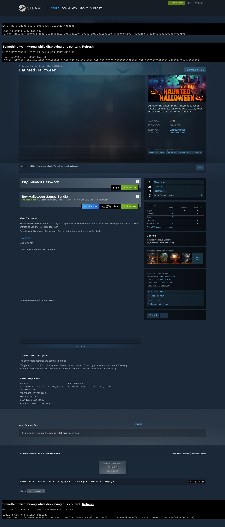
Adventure (153, 156)
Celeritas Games (177, 133)
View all (139, 428)
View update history (157, 295)
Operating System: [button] (139, 497)
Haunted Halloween (99, 203)
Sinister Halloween (47, 203)
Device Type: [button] (179, 497)
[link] (110, 210)
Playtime (95, 487)
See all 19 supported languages (160, 231)
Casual (161, 156)
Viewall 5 (197, 262)
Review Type (26, 487)
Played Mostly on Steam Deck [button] (112, 497)
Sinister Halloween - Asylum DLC (73, 203)
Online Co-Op (172, 156)
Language (63, 487)
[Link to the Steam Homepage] (32, 10)
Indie (173, 280)
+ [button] (200, 156)
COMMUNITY (69, 8)
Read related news (156, 299)
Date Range (79, 487)
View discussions (155, 304)
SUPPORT (96, 8)
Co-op (189, 156)
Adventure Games (37, 70)
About (83, 8)
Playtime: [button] (90, 497)
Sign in (24, 170)
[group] (112, 497)
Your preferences (199, 457)
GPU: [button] (165, 497)
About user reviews (181, 457)
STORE (55, 8)
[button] (130, 191)
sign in (189, 3)
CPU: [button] (155, 497)
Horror (182, 156)
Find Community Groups (158, 308)
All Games (23, 70)
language (199, 3)
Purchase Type (45, 487)
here (65, 437)
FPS (196, 156)
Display (108, 487)
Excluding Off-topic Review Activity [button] (66, 497)
